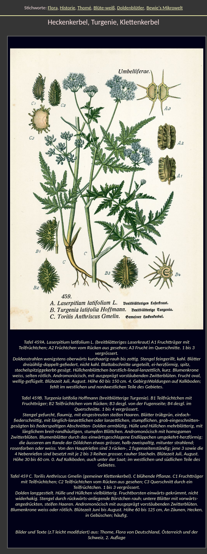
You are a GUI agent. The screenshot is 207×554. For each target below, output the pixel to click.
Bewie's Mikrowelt (165, 7)
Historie (67, 7)
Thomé (84, 7)
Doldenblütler (130, 7)
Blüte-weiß (104, 7)
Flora (52, 7)
